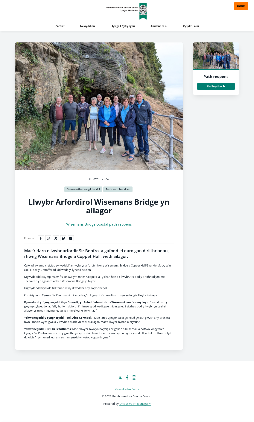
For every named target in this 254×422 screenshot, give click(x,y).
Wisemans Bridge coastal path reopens (99, 224)
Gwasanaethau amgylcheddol (83, 189)
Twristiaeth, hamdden (118, 189)
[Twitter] (120, 377)
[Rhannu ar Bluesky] (63, 238)
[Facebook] (127, 377)
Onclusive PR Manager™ (135, 403)
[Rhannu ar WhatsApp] (48, 238)
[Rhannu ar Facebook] (41, 238)
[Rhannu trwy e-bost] (71, 238)
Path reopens (215, 76)
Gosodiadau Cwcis (127, 389)
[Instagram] (134, 377)
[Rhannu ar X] (56, 238)
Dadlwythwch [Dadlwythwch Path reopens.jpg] (216, 86)
